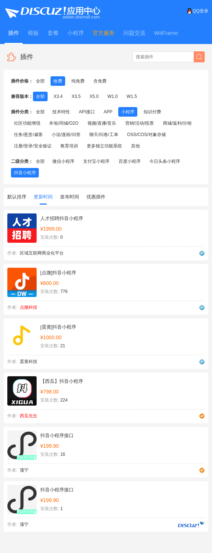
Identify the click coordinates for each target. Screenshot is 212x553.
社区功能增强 (27, 123)
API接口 (86, 111)
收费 (57, 81)
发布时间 (69, 196)
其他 (135, 146)
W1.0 (112, 96)
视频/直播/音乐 (102, 123)
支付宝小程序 (96, 161)
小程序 (127, 111)
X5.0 (93, 96)
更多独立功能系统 (104, 146)
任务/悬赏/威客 (28, 134)
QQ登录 (197, 11)
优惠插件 (95, 196)
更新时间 (43, 199)
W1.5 (132, 96)
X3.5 (76, 96)
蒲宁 (24, 470)
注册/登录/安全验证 (33, 146)
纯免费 (78, 81)
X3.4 (58, 96)
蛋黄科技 (28, 361)
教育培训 (69, 146)
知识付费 (152, 111)
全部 (40, 81)
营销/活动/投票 (139, 123)
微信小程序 (63, 161)
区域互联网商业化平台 (42, 253)
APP (108, 111)
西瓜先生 (28, 415)
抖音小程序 (25, 172)
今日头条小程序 (164, 161)
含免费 (100, 81)
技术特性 (61, 111)
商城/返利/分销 (177, 123)
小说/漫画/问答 (66, 134)
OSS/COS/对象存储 (146, 134)
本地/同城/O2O (63, 123)
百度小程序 (130, 161)
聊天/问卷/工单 (103, 134)
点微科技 (28, 307)
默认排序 (16, 196)
